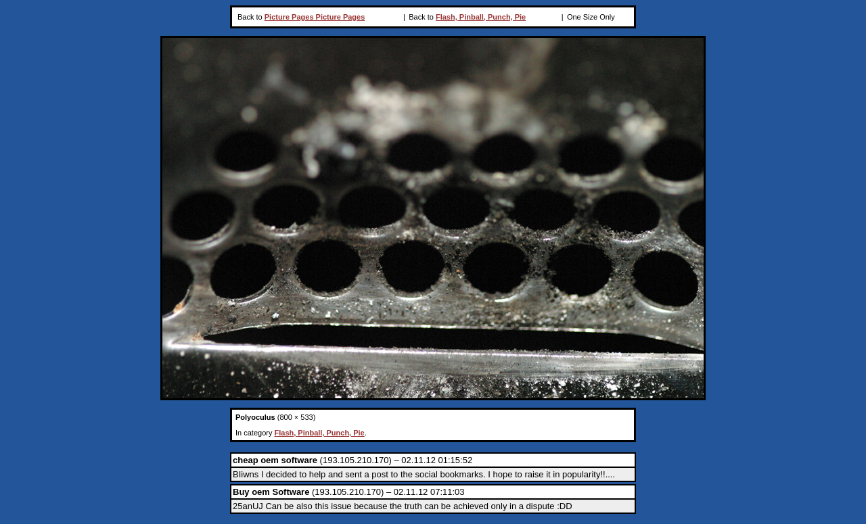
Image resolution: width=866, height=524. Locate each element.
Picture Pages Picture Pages (315, 17)
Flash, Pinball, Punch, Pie (481, 17)
